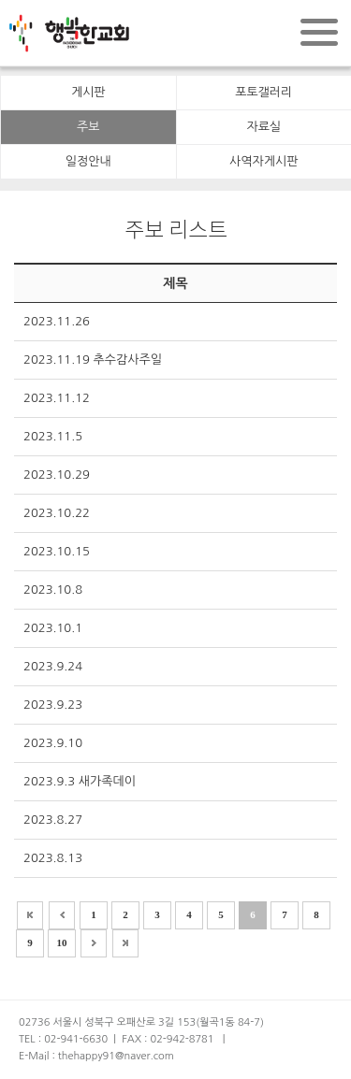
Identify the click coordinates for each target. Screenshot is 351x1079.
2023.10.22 (56, 513)
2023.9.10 (52, 743)
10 (62, 942)
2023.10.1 (52, 628)
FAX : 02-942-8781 (167, 1039)
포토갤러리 (263, 92)
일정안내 (88, 161)
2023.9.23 (52, 704)
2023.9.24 (52, 666)
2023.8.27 (52, 819)
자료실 (263, 127)
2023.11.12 (56, 398)
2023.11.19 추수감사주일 (92, 359)
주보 (88, 127)
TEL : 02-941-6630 (63, 1039)
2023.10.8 (52, 589)
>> (125, 943)
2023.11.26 (56, 321)
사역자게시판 (263, 161)
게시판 (88, 92)
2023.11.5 (52, 436)
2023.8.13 (52, 858)
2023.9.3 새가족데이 (79, 781)
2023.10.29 (56, 474)
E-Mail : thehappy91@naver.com (96, 1056)
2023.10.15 (56, 551)
